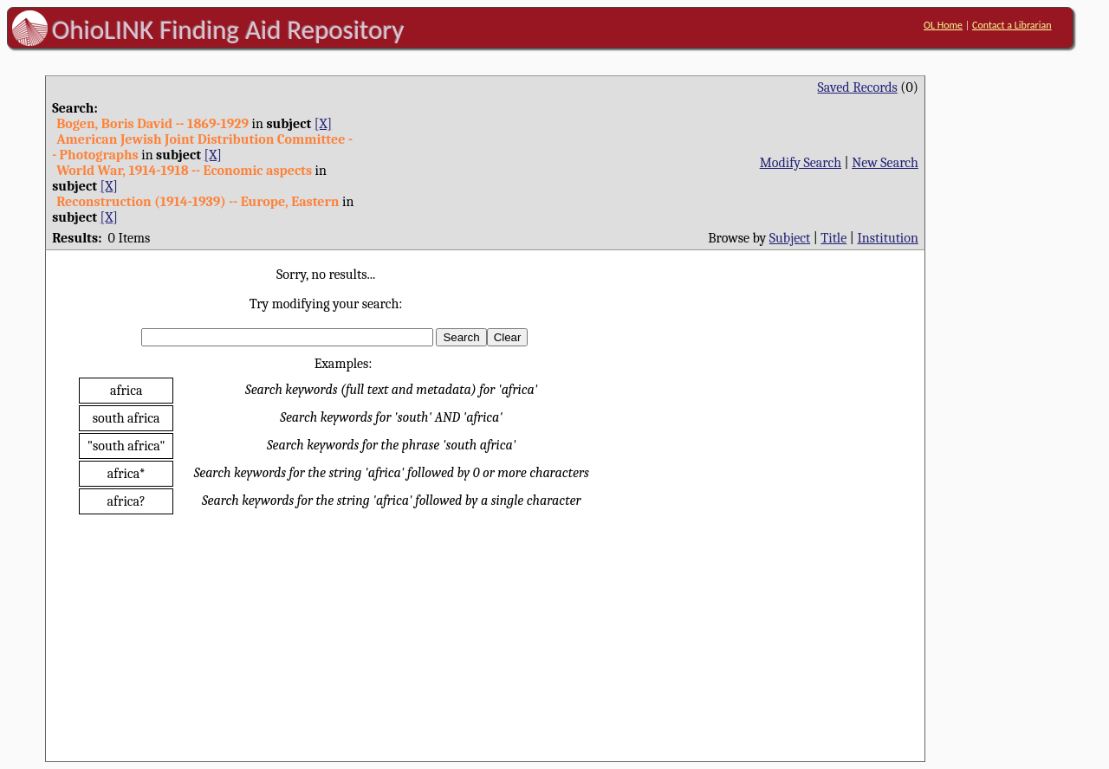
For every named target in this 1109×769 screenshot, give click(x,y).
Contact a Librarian (1012, 25)
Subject (789, 238)
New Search (885, 163)
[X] (323, 124)
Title (833, 238)
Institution (887, 238)
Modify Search (800, 163)
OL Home (943, 25)
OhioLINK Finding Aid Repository (228, 29)
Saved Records (858, 87)
